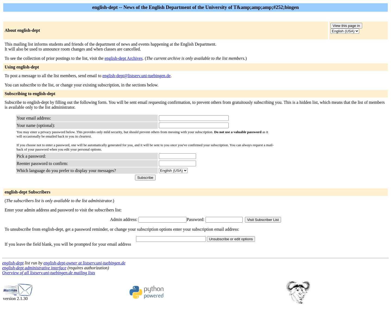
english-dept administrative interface (34, 268)
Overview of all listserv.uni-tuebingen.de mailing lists (48, 272)
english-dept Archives (124, 58)
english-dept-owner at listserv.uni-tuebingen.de (84, 263)
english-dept (13, 263)
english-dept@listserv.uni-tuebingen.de (136, 75)
